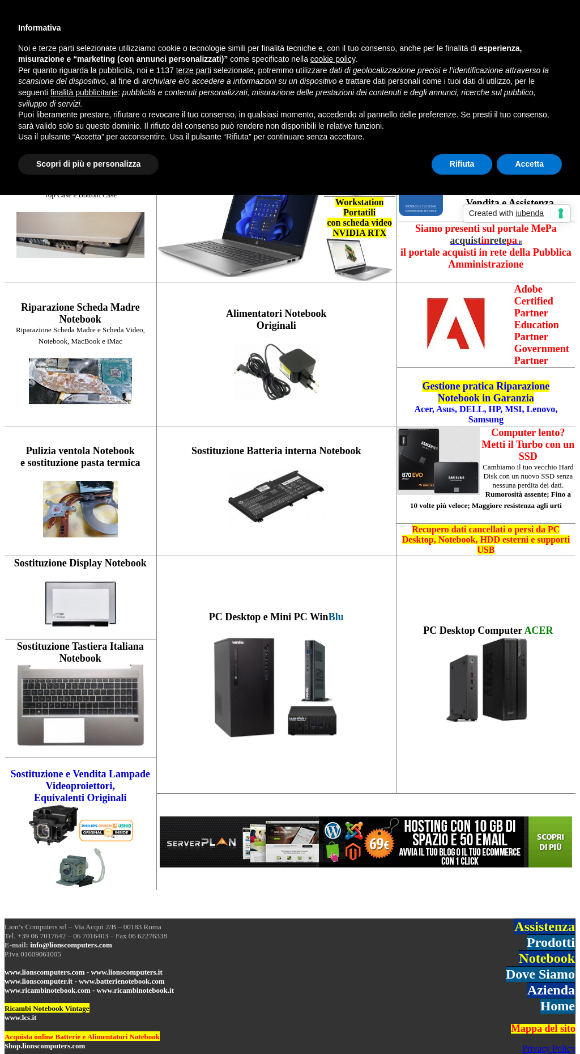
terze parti (193, 70)
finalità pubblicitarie (84, 92)
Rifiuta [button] (462, 163)
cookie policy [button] (332, 59)
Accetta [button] (529, 163)
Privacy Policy (548, 1048)
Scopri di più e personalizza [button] (88, 163)
